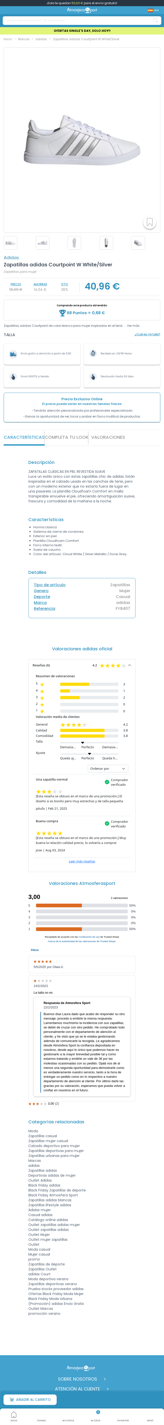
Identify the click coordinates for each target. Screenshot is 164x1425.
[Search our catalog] (156, 20)
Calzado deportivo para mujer (54, 1145)
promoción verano (44, 1313)
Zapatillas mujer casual (48, 1140)
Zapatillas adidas (42, 1170)
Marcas (34, 1160)
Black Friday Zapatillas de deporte (57, 1190)
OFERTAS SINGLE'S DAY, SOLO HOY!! (82, 31)
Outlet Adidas (40, 1180)
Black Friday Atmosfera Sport (53, 1195)
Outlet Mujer (39, 1234)
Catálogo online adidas (48, 1219)
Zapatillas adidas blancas (50, 1200)
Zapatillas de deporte (46, 1264)
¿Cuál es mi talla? (147, 334)
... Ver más (132, 326)
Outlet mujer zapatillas (48, 1239)
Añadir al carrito (30, 1399)
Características (24, 437)
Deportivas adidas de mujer (52, 1175)
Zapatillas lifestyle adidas (49, 1205)
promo (34, 1259)
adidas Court (39, 1274)
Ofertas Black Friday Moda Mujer (56, 1293)
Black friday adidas (44, 1185)
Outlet (33, 1244)
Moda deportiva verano (48, 1279)
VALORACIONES (108, 437)
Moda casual (39, 1249)
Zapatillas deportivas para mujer (56, 1150)
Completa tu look (67, 437)
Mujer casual (39, 1254)
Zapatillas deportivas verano (52, 1283)
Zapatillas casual (42, 1135)
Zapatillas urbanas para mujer (54, 1155)
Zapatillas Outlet (42, 1269)
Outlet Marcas (40, 1308)
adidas (11, 258)
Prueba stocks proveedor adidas (56, 1288)
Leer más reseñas (82, 861)
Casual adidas (40, 1214)
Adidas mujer (39, 1209)
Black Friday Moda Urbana (50, 1298)
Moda (33, 1131)
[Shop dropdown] (153, 10)
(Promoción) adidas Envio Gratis (56, 1303)
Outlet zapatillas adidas (48, 1229)
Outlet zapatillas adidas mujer (54, 1224)
